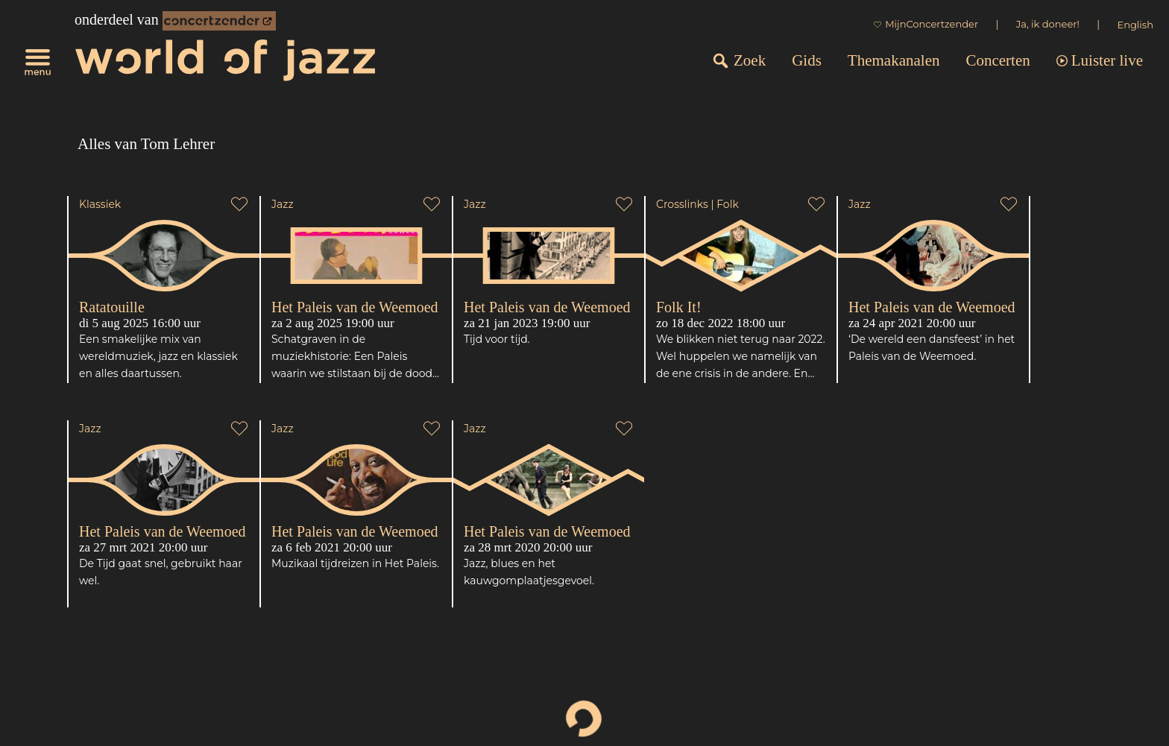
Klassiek (100, 204)
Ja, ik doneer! (1048, 24)
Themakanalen (894, 60)
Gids (807, 60)
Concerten (997, 60)
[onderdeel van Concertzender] (219, 21)
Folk (727, 204)
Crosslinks (682, 204)
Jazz (282, 204)
